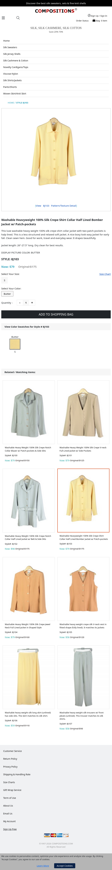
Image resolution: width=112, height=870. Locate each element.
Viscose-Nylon (10, 73)
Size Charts (9, 782)
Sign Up (94, 15)
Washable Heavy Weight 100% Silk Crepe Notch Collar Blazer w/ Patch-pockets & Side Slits (28, 449)
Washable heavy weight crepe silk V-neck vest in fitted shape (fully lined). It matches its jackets (83, 626)
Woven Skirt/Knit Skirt (14, 93)
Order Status (82, 20)
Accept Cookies (65, 865)
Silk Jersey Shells (11, 53)
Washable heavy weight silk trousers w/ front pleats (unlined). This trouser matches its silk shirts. (82, 715)
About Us (8, 805)
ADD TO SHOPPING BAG (56, 314)
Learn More (43, 865)
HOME (11, 102)
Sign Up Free (10, 829)
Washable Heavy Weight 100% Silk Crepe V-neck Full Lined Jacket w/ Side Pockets (83, 449)
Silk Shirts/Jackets (12, 80)
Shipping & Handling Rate (16, 774)
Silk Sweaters (10, 47)
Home (6, 40)
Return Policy (10, 758)
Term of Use (9, 797)
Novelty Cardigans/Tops (15, 67)
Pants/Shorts (10, 86)
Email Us (7, 813)
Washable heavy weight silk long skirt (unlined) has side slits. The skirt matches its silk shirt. (28, 714)
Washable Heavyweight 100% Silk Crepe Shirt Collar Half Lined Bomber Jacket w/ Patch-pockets (84, 537)
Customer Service (12, 751)
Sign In (103, 15)
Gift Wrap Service (12, 790)
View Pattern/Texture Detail (56, 205)
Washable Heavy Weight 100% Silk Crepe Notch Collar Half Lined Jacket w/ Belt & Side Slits (28, 538)
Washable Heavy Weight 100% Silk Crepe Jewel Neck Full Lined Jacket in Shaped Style (27, 626)
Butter (7, 293)
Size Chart (105, 274)
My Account (9, 821)
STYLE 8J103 (22, 102)
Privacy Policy (10, 766)
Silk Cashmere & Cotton (15, 60)
